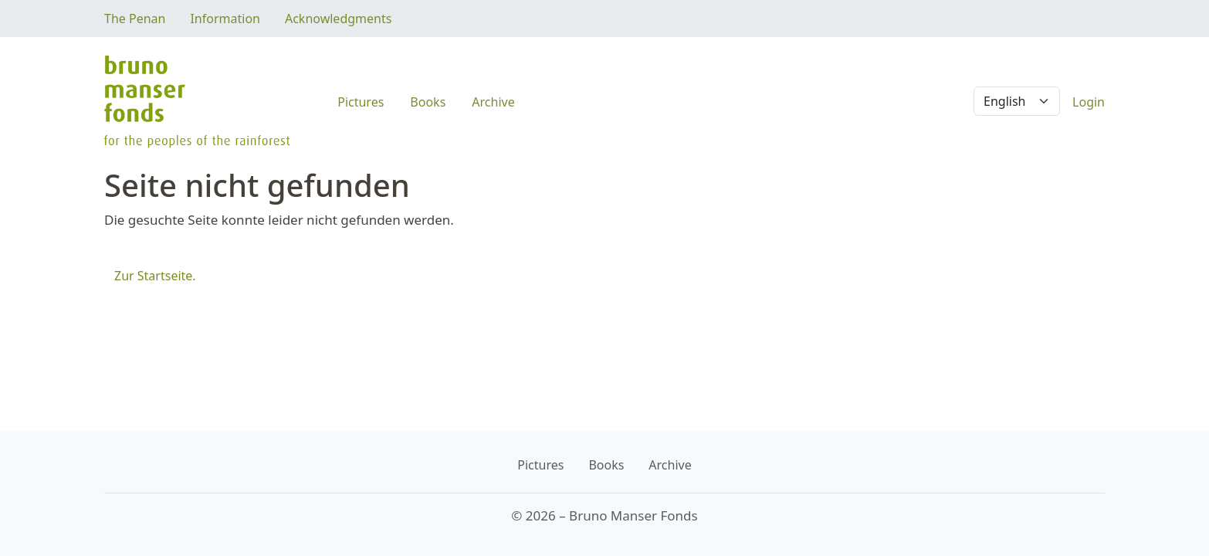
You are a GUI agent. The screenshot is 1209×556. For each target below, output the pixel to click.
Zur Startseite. (155, 275)
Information (225, 18)
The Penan (134, 18)
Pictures (360, 101)
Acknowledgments (338, 18)
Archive (493, 101)
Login (1088, 101)
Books (427, 101)
